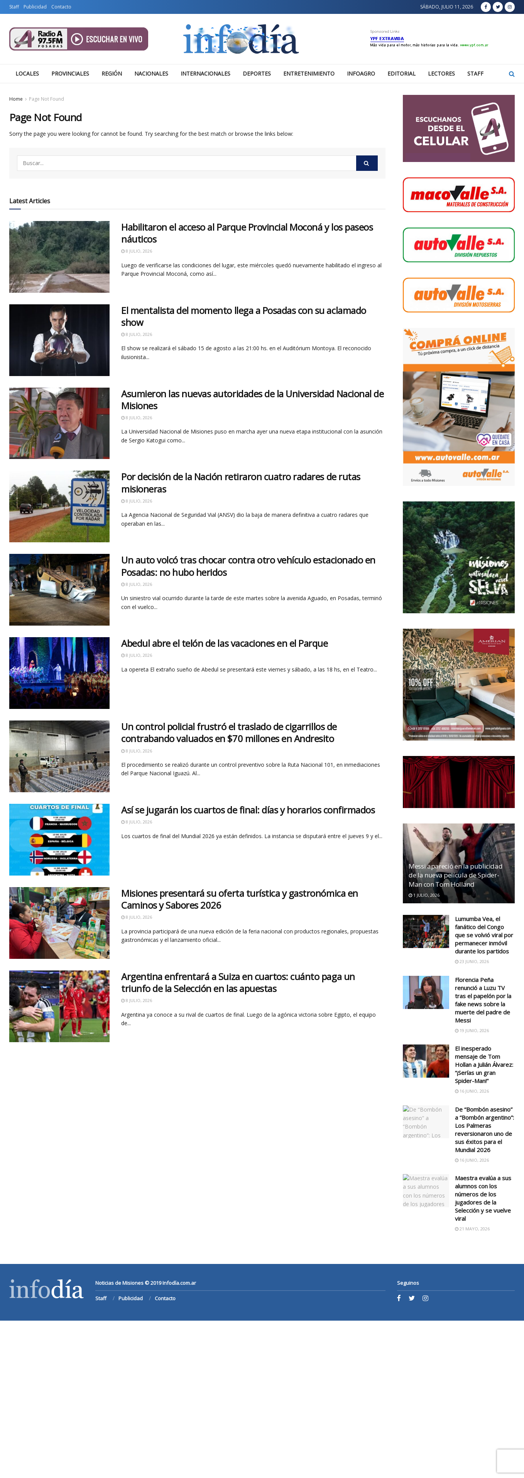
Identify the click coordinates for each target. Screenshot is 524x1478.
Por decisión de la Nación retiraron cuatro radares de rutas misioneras (240, 482)
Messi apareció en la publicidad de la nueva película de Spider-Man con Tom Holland (455, 875)
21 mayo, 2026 (472, 1229)
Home (16, 99)
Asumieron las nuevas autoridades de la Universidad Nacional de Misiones (252, 399)
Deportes (257, 73)
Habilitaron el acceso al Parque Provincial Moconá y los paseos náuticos (247, 233)
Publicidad (35, 6)
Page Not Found (46, 99)
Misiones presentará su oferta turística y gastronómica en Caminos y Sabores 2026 (239, 899)
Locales (27, 73)
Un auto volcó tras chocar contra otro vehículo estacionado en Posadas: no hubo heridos (248, 565)
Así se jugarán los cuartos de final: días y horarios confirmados (248, 809)
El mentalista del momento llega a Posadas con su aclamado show (243, 316)
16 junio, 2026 (472, 1091)
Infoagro (361, 73)
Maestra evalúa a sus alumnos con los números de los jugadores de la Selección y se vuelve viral (483, 1198)
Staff (14, 6)
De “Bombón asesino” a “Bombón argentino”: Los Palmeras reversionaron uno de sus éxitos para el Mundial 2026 (484, 1129)
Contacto (61, 6)
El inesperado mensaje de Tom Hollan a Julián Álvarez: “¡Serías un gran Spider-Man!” (484, 1064)
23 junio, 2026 (472, 961)
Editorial (401, 73)
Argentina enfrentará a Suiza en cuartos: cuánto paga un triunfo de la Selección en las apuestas (238, 982)
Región (111, 73)
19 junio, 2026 (472, 1030)
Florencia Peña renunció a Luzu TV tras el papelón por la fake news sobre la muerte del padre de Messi (483, 1000)
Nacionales (151, 73)
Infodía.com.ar (179, 1282)
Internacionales (205, 73)
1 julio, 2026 (424, 895)
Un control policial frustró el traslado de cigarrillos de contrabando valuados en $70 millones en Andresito (229, 732)
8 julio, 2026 (136, 251)
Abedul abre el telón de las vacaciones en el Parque (224, 643)
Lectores (441, 73)
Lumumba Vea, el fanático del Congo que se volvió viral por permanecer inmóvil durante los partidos (484, 935)
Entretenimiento (309, 73)
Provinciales (70, 73)
